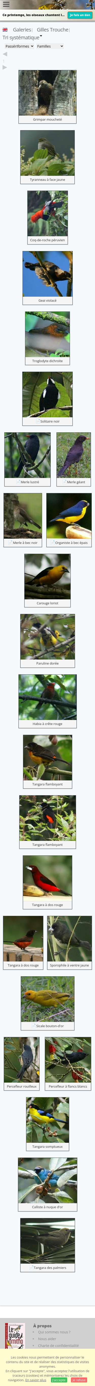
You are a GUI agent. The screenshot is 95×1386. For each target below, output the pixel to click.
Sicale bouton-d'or (50, 1026)
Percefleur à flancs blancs (68, 1086)
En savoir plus (35, 1380)
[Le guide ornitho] (15, 1337)
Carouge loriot (47, 603)
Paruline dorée (47, 663)
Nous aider (47, 1338)
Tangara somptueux (47, 1146)
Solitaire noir (50, 421)
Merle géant (76, 482)
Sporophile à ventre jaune (69, 965)
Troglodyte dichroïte (47, 361)
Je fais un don (80, 15)
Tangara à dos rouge (47, 905)
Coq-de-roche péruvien (47, 240)
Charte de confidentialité (58, 1345)
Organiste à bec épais (71, 542)
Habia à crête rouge (47, 723)
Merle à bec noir (25, 542)
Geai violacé (47, 300)
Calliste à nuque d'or (47, 1207)
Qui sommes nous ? (54, 1332)
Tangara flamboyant (47, 784)
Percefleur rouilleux (21, 1086)
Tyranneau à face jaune (47, 179)
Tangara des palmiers (50, 1267)
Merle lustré (30, 482)
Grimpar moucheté (47, 119)
